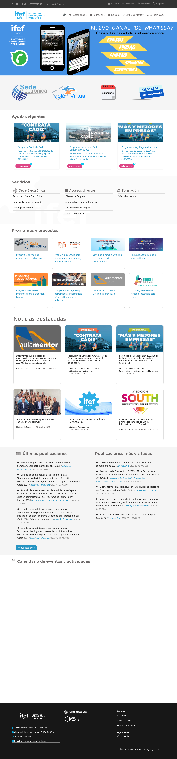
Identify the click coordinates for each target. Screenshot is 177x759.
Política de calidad (125, 720)
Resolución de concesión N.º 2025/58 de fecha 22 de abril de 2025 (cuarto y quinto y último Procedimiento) (88, 156)
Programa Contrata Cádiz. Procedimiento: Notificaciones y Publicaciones (85, 369)
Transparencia (77, 15)
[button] (118, 736)
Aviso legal (122, 715)
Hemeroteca (128, 3)
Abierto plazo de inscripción (28, 368)
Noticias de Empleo (24, 427)
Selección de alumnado (40, 484)
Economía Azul (155, 15)
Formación (96, 15)
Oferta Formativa (127, 196)
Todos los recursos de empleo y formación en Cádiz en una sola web (36, 420)
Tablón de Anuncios (75, 213)
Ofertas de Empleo (75, 196)
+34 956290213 (33, 4)
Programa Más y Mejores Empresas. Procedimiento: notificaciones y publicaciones (138, 369)
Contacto (113, 3)
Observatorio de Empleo (78, 207)
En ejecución (123, 465)
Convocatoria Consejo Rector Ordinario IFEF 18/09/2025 (86, 420)
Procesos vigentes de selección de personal (50, 500)
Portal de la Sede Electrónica (27, 196)
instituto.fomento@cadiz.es (54, 4)
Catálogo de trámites (24, 207)
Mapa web (144, 3)
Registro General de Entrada (27, 201)
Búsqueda (158, 3)
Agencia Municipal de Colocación (82, 201)
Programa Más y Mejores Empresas (139, 147)
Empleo (113, 15)
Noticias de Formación (128, 429)
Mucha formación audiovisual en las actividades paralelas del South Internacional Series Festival (136, 422)
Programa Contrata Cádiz (31, 147)
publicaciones (26, 547)
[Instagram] (22, 4)
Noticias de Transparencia (78, 427)
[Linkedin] (17, 4)
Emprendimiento (132, 15)
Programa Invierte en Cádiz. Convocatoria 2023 (84, 148)
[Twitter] (13, 4)
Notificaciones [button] (24, 165)
